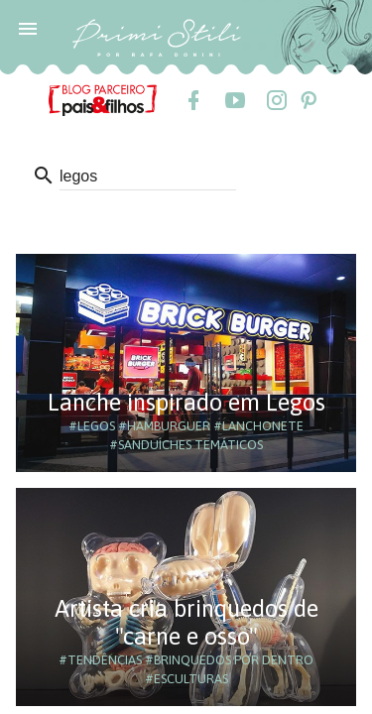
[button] (28, 28)
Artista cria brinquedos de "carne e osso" (186, 622)
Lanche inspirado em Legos (186, 402)
